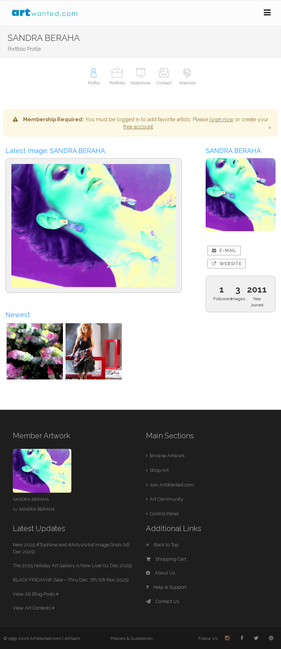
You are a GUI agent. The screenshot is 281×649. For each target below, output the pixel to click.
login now (221, 119)
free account (138, 127)
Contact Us (162, 601)
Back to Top (162, 544)
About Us (160, 573)
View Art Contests (34, 608)
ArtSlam (72, 638)
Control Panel (164, 513)
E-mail (224, 250)
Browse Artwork (167, 455)
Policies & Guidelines (131, 638)
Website (226, 263)
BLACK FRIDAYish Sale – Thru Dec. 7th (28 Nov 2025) (71, 580)
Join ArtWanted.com (172, 485)
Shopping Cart (166, 559)
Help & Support (166, 587)
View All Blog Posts (36, 594)
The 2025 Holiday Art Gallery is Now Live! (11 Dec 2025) (72, 565)
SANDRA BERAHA (31, 499)
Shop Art (159, 470)
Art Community (166, 499)
